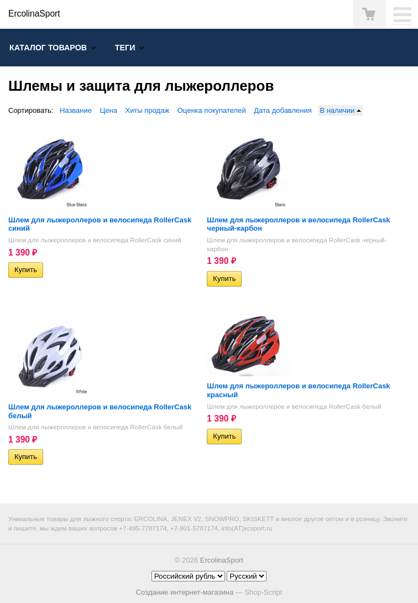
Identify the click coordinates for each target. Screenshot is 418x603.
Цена (108, 110)
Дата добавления (283, 110)
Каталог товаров (48, 47)
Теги (125, 47)
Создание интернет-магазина (185, 592)
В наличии (340, 110)
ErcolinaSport (221, 560)
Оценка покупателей (211, 110)
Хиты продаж (148, 110)
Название (76, 110)
